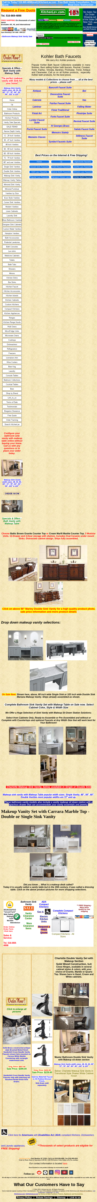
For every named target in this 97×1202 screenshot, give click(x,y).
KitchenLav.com (24, 1158)
